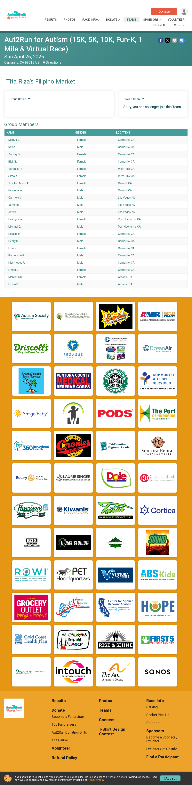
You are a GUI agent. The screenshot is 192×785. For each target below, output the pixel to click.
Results (50, 19)
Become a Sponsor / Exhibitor (162, 739)
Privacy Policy (96, 779)
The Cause (60, 740)
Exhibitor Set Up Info (161, 749)
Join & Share (134, 99)
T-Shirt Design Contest (112, 731)
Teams (131, 19)
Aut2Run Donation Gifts (69, 732)
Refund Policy (64, 758)
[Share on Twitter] (168, 40)
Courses (152, 723)
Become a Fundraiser (68, 717)
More (178, 25)
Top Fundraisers (64, 724)
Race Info (89, 19)
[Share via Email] (174, 40)
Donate (164, 11)
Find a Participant (162, 757)
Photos (70, 19)
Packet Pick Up (157, 715)
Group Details (20, 99)
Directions (53, 62)
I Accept (170, 778)
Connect (160, 25)
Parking (152, 707)
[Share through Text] (182, 40)
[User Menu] (184, 11)
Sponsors (151, 19)
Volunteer (176, 19)
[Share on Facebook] (161, 40)
